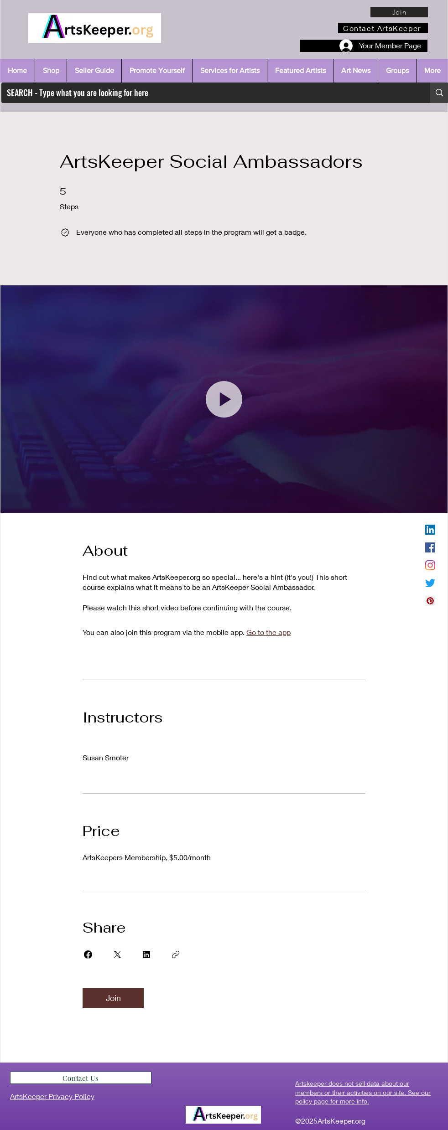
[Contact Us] (80, 1078)
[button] (224, 399)
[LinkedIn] (430, 530)
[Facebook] (430, 547)
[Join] (399, 12)
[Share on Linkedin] (146, 954)
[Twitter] (430, 583)
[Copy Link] (175, 954)
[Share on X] (117, 954)
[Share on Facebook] (88, 954)
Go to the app (268, 632)
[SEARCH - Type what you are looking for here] (209, 93)
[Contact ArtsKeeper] (383, 28)
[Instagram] (430, 565)
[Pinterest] (430, 601)
